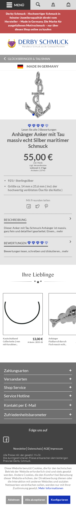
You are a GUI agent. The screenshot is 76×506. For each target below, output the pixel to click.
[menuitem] (15, 5)
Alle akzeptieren (35, 499)
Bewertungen (15, 243)
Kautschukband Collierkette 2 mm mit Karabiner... (11, 341)
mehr (59, 231)
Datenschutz (35, 448)
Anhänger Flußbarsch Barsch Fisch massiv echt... (57, 341)
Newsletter (19, 448)
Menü (15, 5)
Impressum (56, 448)
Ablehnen (14, 499)
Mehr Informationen (50, 488)
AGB (46, 448)
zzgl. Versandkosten (38, 165)
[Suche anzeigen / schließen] (38, 5)
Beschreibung (15, 219)
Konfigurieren (59, 499)
